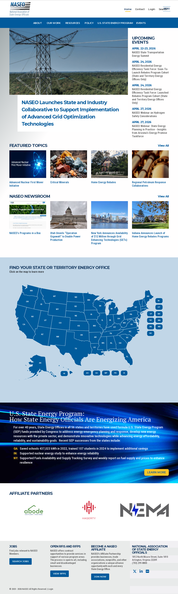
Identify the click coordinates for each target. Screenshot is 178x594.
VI (124, 373)
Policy (89, 23)
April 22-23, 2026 (144, 48)
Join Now (100, 576)
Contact (140, 9)
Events (141, 23)
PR (115, 373)
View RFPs (59, 573)
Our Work (53, 23)
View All (163, 145)
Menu (167, 9)
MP (106, 373)
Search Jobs (20, 561)
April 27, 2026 (141, 108)
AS (87, 373)
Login (151, 9)
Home (127, 9)
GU (96, 373)
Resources (72, 23)
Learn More (156, 472)
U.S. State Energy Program (115, 23)
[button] (107, 103)
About (37, 23)
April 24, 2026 (142, 61)
